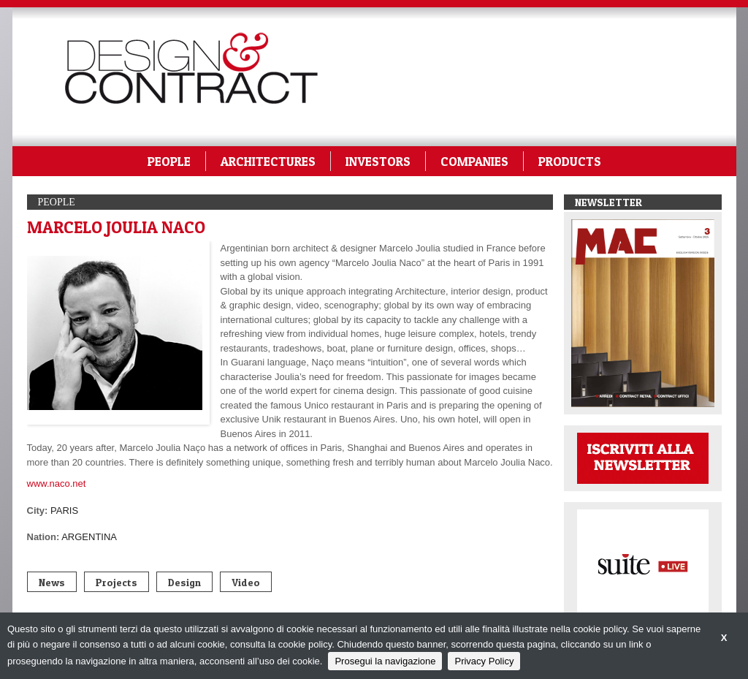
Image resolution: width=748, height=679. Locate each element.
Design (184, 582)
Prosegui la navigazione (385, 661)
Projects (116, 582)
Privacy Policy (484, 661)
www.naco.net (56, 483)
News (52, 582)
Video (246, 582)
